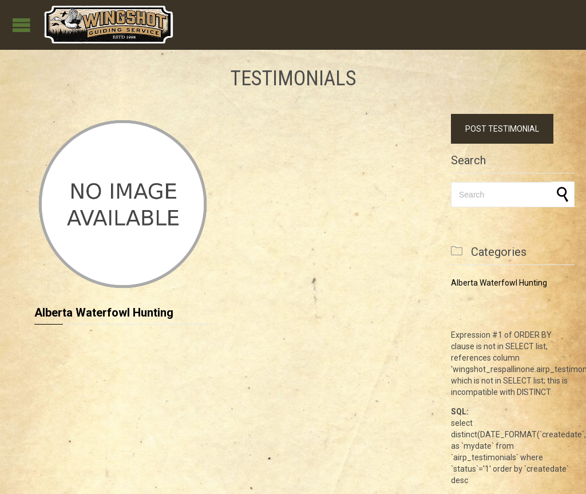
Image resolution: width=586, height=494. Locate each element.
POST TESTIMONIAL (502, 128)
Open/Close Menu (21, 25)
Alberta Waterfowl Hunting (103, 312)
